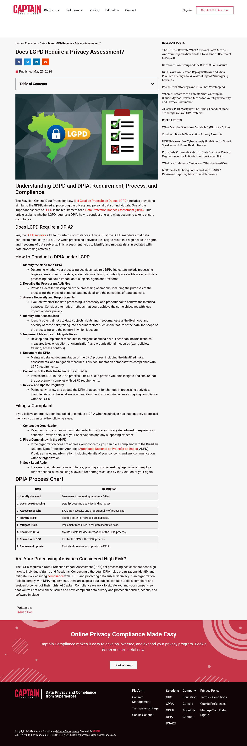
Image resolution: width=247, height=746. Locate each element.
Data (43, 43)
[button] (18, 61)
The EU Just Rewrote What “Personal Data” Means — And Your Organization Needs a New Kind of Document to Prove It (196, 54)
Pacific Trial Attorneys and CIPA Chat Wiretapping (193, 87)
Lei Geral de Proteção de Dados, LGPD (101, 201)
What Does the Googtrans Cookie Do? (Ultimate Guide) (196, 127)
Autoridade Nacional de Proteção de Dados (108, 449)
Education (31, 43)
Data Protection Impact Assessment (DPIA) (114, 210)
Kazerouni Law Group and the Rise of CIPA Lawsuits (194, 65)
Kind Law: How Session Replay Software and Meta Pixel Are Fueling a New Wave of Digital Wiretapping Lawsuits (195, 76)
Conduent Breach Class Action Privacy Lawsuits (192, 134)
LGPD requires (36, 235)
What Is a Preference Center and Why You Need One (194, 163)
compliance (55, 576)
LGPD (48, 210)
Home (19, 43)
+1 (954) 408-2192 (70, 735)
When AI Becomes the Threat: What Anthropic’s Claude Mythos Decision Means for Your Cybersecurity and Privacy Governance (196, 98)
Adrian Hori (25, 612)
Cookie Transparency (68, 731)
